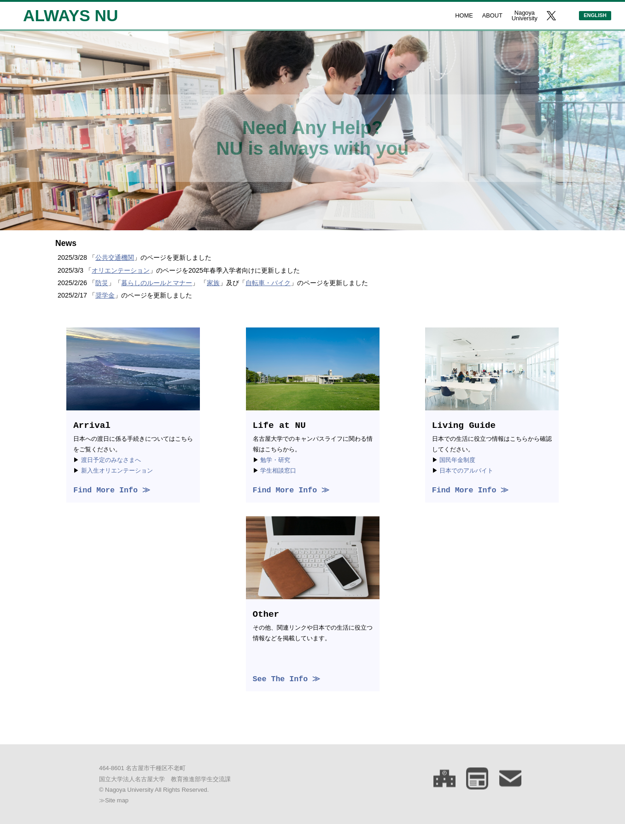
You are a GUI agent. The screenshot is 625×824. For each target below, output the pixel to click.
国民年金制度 (457, 459)
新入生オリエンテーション (117, 470)
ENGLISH (595, 15)
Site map (117, 800)
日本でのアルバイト (466, 470)
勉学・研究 (275, 459)
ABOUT (492, 15)
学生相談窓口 (278, 470)
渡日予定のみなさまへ (111, 459)
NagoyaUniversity (524, 15)
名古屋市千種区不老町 (156, 768)
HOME (464, 15)
